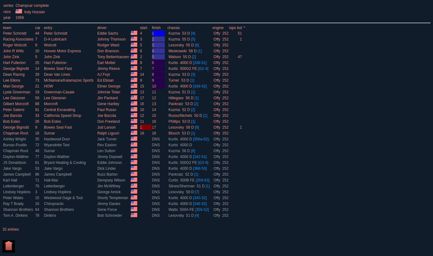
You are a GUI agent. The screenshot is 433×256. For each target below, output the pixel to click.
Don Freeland (109, 121)
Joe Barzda (13, 115)
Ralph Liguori (108, 133)
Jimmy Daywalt (110, 157)
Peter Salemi (14, 110)
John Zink (11, 57)
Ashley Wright (15, 139)
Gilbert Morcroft (16, 104)
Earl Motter (106, 63)
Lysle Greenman (17, 92)
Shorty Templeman (113, 198)
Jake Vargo (13, 168)
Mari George (14, 86)
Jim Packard (108, 98)
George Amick (109, 192)
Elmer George (109, 86)
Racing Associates (18, 39)
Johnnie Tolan (109, 92)
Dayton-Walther (16, 157)
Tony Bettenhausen (113, 57)
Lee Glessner (14, 98)
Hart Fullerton (15, 63)
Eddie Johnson (110, 162)
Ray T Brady (14, 204)
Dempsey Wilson (111, 180)
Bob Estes (12, 121)
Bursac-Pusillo (15, 145)
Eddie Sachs (108, 33)
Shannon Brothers (18, 209)
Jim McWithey (109, 186)
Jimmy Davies (109, 204)
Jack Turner (107, 139)
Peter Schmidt (15, 33)
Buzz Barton (108, 174)
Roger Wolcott (15, 45)
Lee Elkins (12, 80)
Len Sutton (106, 151)
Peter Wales (13, 198)
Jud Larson (107, 127)
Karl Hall (10, 180)
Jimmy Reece (109, 68)
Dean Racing (14, 74)
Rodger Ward (108, 45)
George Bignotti (16, 68)
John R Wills (14, 51)
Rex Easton (107, 145)
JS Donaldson (15, 162)
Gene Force (107, 209)
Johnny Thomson (112, 39)
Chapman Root (16, 133)
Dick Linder (107, 168)
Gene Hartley (108, 104)
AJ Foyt (104, 74)
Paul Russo (107, 110)
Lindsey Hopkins (17, 192)
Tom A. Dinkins (16, 215)
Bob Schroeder (110, 215)
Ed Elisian (106, 80)
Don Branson (108, 51)
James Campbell (17, 174)
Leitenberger (14, 186)
